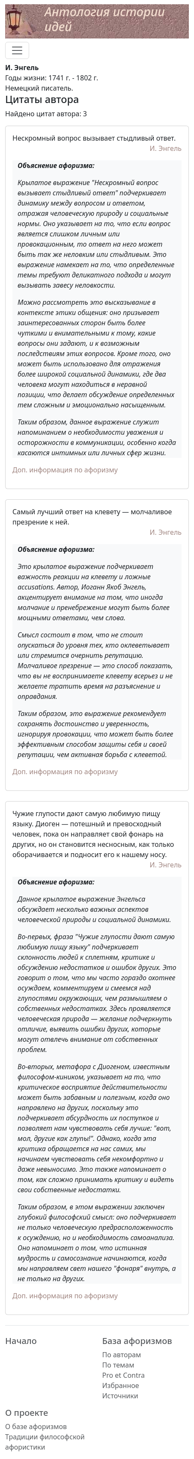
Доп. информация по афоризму (65, 470)
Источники (120, 1395)
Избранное (120, 1385)
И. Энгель (166, 148)
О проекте (26, 1412)
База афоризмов (137, 1341)
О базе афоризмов (36, 1426)
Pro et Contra (123, 1375)
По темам (118, 1365)
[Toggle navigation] (17, 50)
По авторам (121, 1354)
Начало (21, 1341)
